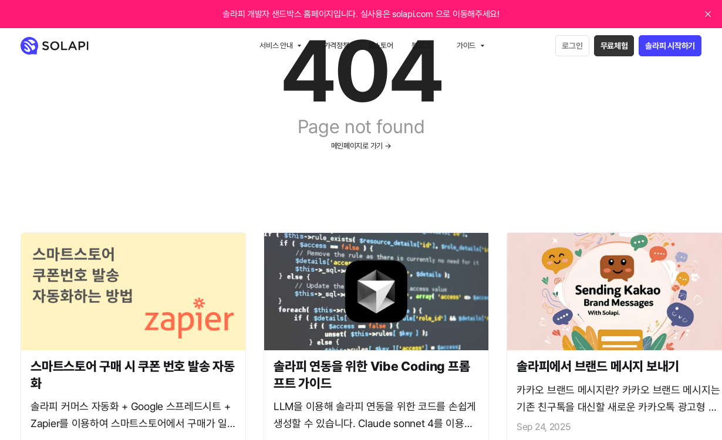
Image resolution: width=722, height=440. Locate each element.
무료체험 (614, 45)
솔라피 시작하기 (670, 45)
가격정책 (336, 45)
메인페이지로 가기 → (361, 146)
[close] (708, 14)
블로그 (420, 45)
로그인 (572, 45)
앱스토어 (380, 45)
